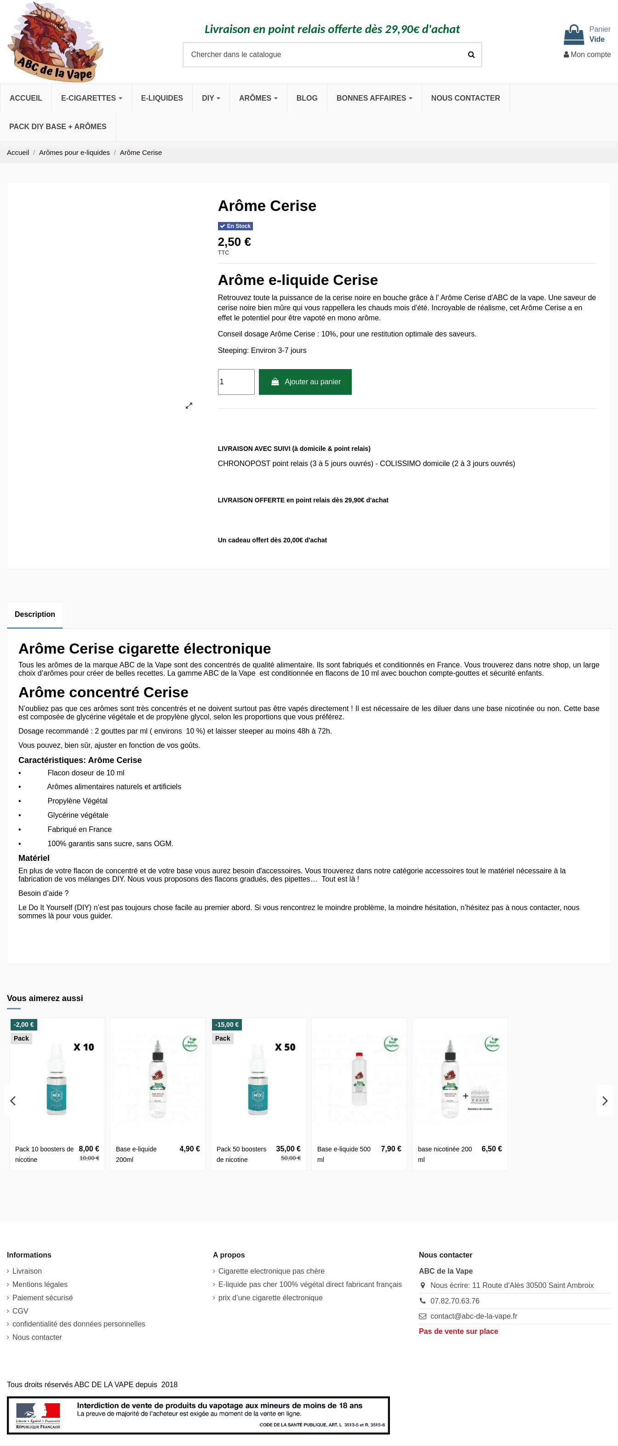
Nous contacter (37, 1337)
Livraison (27, 1271)
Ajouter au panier (305, 382)
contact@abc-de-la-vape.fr (473, 1316)
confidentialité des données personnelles (78, 1324)
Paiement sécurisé (42, 1298)
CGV (20, 1311)
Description (35, 614)
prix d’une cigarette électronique (270, 1298)
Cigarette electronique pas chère (271, 1271)
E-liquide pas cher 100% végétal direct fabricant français (310, 1284)
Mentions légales (40, 1284)
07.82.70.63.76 (455, 1301)
